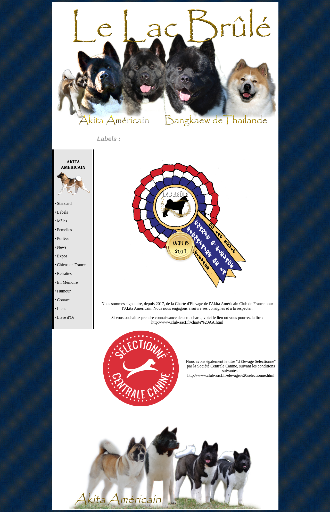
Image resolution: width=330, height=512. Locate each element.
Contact (63, 300)
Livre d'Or (65, 317)
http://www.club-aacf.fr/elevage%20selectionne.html (231, 375)
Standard (64, 203)
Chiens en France (71, 265)
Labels (62, 212)
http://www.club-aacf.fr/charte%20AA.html (187, 322)
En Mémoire (67, 282)
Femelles (64, 230)
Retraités (64, 273)
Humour (64, 291)
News (61, 247)
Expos (62, 256)
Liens (61, 308)
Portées (63, 238)
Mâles (62, 221)
